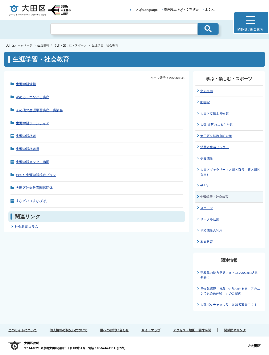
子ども (205, 185)
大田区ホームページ (19, 45)
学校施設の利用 (211, 230)
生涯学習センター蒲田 (32, 162)
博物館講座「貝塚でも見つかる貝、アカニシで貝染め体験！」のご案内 (230, 291)
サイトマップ (150, 330)
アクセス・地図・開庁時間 (192, 330)
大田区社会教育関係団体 (34, 188)
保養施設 (206, 158)
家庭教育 (206, 242)
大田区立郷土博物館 (214, 113)
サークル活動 (209, 219)
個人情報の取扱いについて (68, 330)
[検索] (123, 29)
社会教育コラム (26, 226)
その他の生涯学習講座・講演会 (39, 110)
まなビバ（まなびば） (32, 201)
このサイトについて (22, 330)
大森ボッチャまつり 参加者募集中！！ (228, 304)
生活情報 (43, 45)
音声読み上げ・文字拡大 (181, 10)
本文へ (209, 10)
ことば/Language (145, 10)
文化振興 (206, 91)
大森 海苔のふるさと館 (216, 124)
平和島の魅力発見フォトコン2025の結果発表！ (229, 275)
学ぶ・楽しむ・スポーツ (70, 45)
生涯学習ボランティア (32, 123)
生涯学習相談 (26, 136)
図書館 (205, 102)
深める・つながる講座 (32, 97)
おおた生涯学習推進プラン (36, 175)
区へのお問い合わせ (114, 330)
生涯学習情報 (26, 84)
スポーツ (206, 208)
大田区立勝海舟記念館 (216, 136)
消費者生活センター (214, 147)
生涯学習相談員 (27, 149)
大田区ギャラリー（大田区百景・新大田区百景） (230, 172)
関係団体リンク (235, 330)
